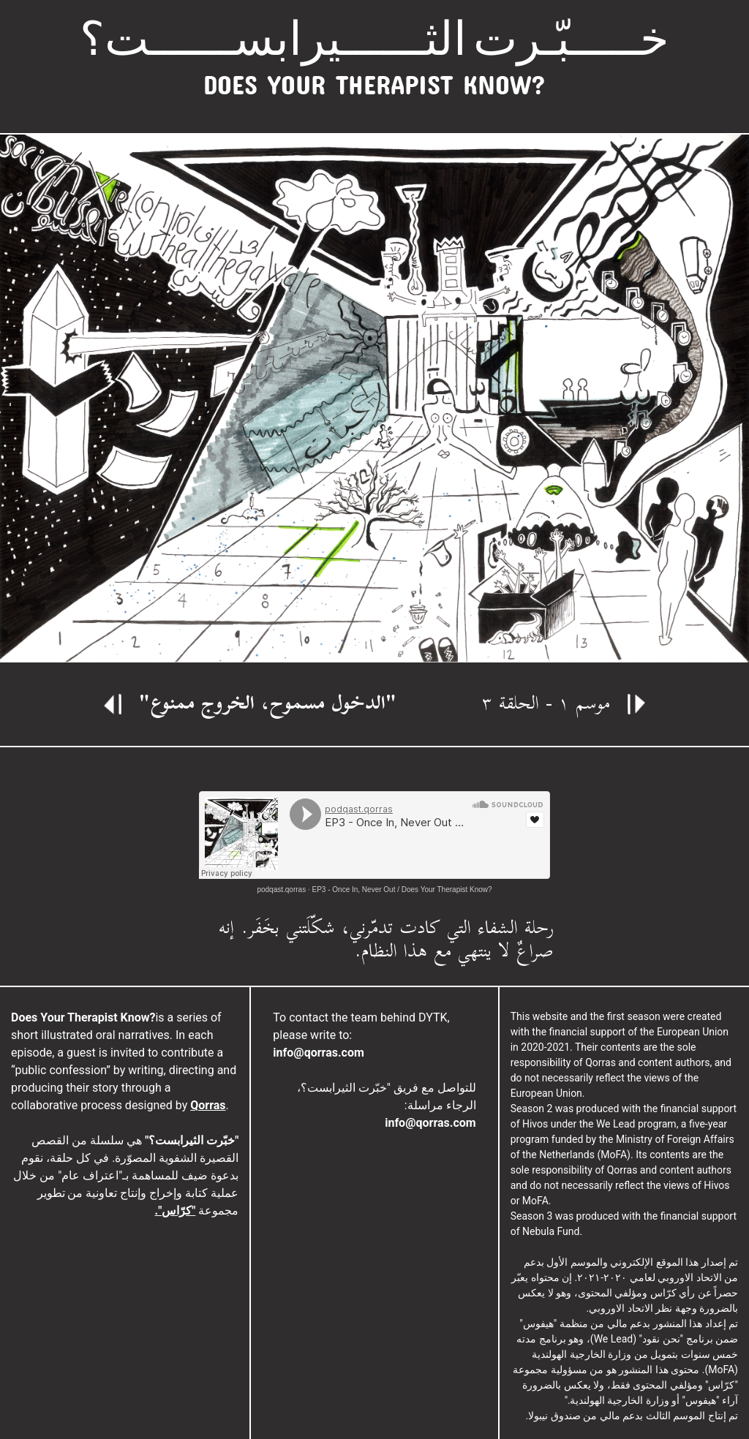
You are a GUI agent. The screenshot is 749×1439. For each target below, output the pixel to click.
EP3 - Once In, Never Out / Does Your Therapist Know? (402, 889)
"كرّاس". (175, 1210)
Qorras (207, 1105)
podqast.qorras (281, 889)
